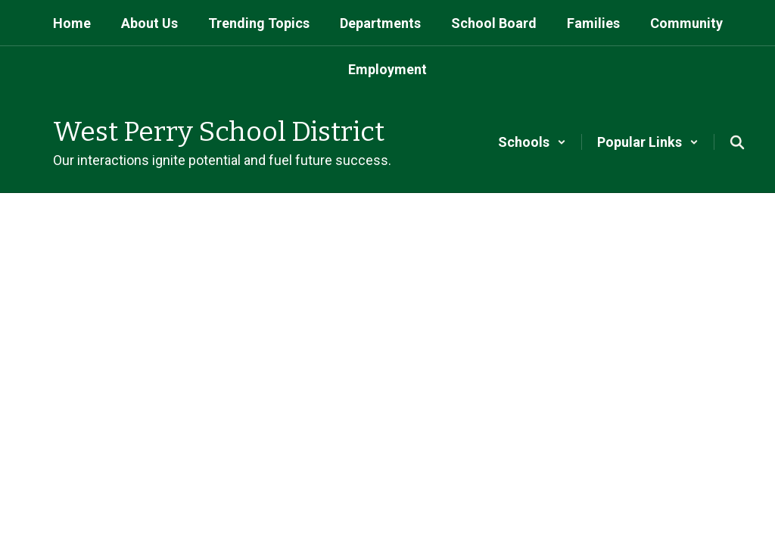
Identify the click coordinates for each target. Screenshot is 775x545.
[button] (532, 142)
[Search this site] (737, 142)
